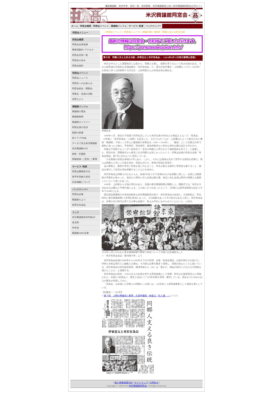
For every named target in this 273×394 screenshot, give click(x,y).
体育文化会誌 (79, 205)
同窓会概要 (85, 26)
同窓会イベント (101, 26)
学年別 (75, 227)
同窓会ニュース (80, 78)
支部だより (77, 99)
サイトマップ (141, 382)
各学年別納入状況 (81, 176)
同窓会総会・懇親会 (82, 88)
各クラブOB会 (79, 138)
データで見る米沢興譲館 (84, 143)
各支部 (75, 222)
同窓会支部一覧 (80, 55)
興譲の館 (147, 32)
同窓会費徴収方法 (81, 171)
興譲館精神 (77, 116)
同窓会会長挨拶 (80, 44)
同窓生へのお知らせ (82, 83)
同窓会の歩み (79, 60)
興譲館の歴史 (79, 111)
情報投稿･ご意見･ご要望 (84, 159)
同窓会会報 (77, 194)
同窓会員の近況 (80, 127)
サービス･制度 (136, 26)
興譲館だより (79, 199)
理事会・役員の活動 (82, 94)
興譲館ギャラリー (81, 122)
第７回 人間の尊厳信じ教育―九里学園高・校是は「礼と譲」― (137, 295)
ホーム (74, 26)
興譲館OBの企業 (80, 233)
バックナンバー (153, 26)
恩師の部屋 (77, 132)
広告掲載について (81, 182)
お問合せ (153, 382)
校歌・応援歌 (79, 154)
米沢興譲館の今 (80, 148)
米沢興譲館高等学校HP (83, 217)
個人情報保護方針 (124, 382)
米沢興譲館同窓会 (138, 385)
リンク (75, 212)
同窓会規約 (77, 65)
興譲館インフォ (119, 26)
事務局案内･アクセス (83, 49)
